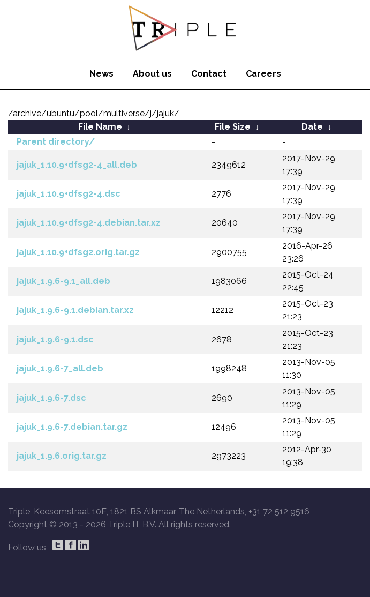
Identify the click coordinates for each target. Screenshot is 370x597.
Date (312, 127)
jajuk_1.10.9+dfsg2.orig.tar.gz (78, 252)
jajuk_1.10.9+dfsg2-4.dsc (68, 194)
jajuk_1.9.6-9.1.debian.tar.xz (75, 310)
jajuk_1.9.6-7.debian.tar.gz (72, 427)
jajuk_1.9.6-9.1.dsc (55, 339)
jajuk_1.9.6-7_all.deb (60, 368)
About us (152, 74)
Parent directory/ (56, 142)
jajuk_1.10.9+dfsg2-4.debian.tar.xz (89, 223)
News (101, 74)
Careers (263, 74)
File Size (233, 127)
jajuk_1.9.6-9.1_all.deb (63, 281)
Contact (208, 74)
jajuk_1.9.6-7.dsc (51, 398)
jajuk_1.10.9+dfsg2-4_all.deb (77, 165)
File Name (100, 127)
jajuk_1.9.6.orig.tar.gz (62, 456)
